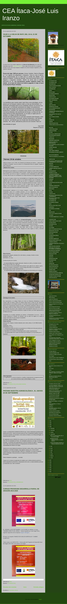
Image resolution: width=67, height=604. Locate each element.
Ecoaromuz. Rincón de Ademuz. (55, 415)
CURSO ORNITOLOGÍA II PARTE (55, 221)
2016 (50, 462)
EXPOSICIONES (52, 95)
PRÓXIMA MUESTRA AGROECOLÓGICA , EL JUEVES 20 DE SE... (56, 440)
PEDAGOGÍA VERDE (53, 253)
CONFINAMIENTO (52, 171)
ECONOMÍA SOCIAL (53, 224)
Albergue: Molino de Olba (54, 393)
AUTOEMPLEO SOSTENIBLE (54, 208)
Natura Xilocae (52, 297)
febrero (52, 455)
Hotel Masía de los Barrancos (54, 412)
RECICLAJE (51, 127)
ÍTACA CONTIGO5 (52, 87)
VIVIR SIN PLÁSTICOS (53, 277)
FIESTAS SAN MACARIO (53, 232)
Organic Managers (24, 532)
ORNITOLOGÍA (52, 159)
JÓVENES (51, 180)
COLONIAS (51, 215)
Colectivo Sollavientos (53, 327)
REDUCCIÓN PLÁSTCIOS (53, 266)
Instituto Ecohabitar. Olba (54, 352)
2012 (50, 469)
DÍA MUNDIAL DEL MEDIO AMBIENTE (56, 152)
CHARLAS (51, 101)
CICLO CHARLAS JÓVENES (54, 116)
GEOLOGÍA (51, 233)
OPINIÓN (51, 121)
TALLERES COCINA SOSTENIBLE (55, 276)
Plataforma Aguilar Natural (54, 331)
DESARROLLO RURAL (53, 172)
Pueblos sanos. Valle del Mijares (55, 333)
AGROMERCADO (19, 482)
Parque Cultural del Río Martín (55, 300)
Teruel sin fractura (52, 325)
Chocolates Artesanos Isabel (54, 383)
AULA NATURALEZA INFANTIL (54, 135)
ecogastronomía (52, 193)
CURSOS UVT (51, 137)
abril (51, 452)
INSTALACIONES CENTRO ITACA (55, 240)
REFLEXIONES (51, 138)
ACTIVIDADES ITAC (52, 200)
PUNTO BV (51, 261)
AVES (50, 210)
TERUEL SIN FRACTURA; (53, 123)
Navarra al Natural (18, 66)
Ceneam (50, 378)
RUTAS (50, 190)
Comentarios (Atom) (13, 590)
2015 (50, 464)
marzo (51, 454)
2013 (50, 467)
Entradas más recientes (9, 587)
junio (51, 448)
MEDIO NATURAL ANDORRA (54, 246)
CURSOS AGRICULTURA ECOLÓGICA (56, 124)
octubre (52, 432)
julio (51, 446)
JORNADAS (51, 179)
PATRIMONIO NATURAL (53, 106)
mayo (51, 450)
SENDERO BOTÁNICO (53, 271)
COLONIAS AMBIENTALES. (54, 166)
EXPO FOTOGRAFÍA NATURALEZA (55, 229)
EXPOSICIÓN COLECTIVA (54, 230)
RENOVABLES (51, 188)
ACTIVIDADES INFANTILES (54, 93)
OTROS (50, 90)
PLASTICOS (51, 256)
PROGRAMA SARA (52, 260)
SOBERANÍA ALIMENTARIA (54, 140)
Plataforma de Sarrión (53, 346)
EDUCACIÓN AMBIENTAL (54, 154)
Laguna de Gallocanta (53, 299)
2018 (50, 426)
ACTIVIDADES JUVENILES (53, 202)
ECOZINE (51, 132)
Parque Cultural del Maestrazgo (55, 302)
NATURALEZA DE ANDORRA (54, 250)
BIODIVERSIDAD (52, 109)
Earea (50, 370)
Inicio (24, 587)
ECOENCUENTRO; (52, 222)
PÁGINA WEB (51, 263)
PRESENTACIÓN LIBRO (53, 258)
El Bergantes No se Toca (53, 324)
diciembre (52, 428)
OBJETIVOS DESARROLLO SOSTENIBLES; (56, 156)
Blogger (40, 599)
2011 (50, 471)
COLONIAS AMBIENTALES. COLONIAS (56, 216)
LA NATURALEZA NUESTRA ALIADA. (56, 182)
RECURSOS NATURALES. (53, 264)
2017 (50, 460)
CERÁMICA (51, 165)
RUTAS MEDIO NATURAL (21, 384)
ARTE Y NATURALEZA (53, 100)
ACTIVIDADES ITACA (12, 384)
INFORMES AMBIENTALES (54, 238)
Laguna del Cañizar (53, 296)
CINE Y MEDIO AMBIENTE (54, 150)
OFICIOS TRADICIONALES (54, 252)
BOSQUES (51, 149)
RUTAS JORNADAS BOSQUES (54, 108)
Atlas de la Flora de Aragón (54, 308)
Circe (50, 374)
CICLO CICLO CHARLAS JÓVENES (55, 213)
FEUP (50, 118)
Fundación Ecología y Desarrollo (55, 354)
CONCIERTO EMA (52, 219)
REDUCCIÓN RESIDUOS (53, 187)
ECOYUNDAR (51, 227)
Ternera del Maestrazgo (54, 414)
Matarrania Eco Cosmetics (54, 396)
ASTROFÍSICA (51, 207)
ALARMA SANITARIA (53, 147)
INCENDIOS (51, 237)
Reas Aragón (51, 356)
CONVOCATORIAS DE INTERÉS (55, 85)
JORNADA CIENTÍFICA (53, 241)
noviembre (52, 430)
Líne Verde (51, 368)
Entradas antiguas (38, 587)
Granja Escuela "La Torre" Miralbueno (56, 357)
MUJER (50, 184)
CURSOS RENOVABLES (53, 129)
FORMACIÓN (51, 120)
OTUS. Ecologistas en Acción (54, 340)
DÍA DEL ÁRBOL (52, 92)
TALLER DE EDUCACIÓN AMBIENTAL (56, 272)
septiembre (52, 434)
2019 (50, 424)
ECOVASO (51, 225)
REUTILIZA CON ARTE (53, 268)
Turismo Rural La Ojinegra (54, 395)
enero (51, 457)
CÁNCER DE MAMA (52, 130)
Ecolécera (51, 406)
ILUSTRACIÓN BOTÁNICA (54, 235)
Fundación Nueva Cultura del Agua (56, 359)
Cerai (50, 360)
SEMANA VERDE (52, 269)
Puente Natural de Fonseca (54, 306)
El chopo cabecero (52, 351)
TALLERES (51, 192)
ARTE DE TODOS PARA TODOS (55, 205)
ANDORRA (51, 163)
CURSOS (50, 103)
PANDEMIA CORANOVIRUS (54, 185)
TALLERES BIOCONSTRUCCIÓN (55, 274)
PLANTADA (51, 255)
